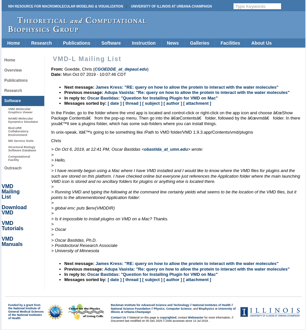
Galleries (199, 43)
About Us (261, 43)
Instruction (143, 43)
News (173, 43)
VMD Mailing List (11, 192)
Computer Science (179, 308)
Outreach (13, 168)
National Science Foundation (131, 308)
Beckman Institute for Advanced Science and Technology (150, 305)
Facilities (230, 43)
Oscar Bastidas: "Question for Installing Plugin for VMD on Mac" (152, 98)
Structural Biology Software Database (22, 148)
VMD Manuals (12, 241)
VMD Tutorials (12, 225)
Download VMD (14, 210)
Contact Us (118, 317)
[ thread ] (132, 103)
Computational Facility (19, 158)
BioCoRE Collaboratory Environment (18, 131)
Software (111, 43)
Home (13, 43)
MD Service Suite (20, 141)
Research (41, 43)
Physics (159, 308)
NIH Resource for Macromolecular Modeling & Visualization (65, 6)
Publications (76, 43)
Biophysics (206, 308)
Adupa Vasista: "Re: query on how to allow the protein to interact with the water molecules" (197, 92)
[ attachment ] (197, 103)
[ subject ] (152, 103)
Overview (13, 70)
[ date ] (115, 103)
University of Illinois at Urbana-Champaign (171, 6)
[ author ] (173, 103)
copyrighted (168, 317)
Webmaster (195, 317)
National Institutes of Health (212, 305)
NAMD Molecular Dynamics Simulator (23, 120)
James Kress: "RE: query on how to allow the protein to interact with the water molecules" (186, 87)
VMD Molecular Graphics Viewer (20, 110)
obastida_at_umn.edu (166, 149)
